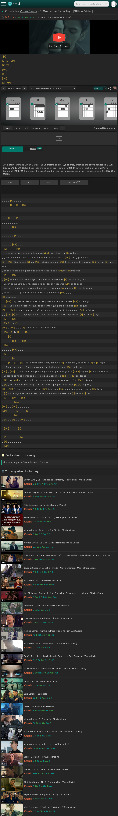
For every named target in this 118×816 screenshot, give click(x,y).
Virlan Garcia (28, 11)
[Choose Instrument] (62, 128)
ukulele (27, 128)
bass (56, 128)
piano (17, 128)
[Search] (106, 4)
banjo (46, 128)
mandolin (36, 128)
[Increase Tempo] (24, 88)
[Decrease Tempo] (3, 88)
